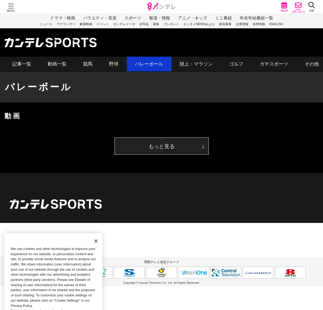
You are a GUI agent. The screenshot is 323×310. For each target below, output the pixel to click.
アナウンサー (66, 24)
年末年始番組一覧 (256, 18)
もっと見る (162, 146)
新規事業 (225, 24)
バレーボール (149, 64)
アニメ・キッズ (192, 18)
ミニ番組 (223, 18)
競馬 (87, 64)
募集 (156, 24)
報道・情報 (159, 18)
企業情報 (242, 24)
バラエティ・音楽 (100, 18)
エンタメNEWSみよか (199, 24)
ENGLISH (276, 24)
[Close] (96, 246)
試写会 (144, 24)
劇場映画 (86, 24)
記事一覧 (21, 64)
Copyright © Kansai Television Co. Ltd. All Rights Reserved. (161, 282)
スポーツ (132, 18)
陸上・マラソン (196, 64)
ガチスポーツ (274, 64)
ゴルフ (236, 64)
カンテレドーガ (124, 24)
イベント (102, 24)
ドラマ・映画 (62, 18)
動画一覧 (57, 64)
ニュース (46, 24)
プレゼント (171, 24)
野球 (113, 64)
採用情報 (259, 24)
